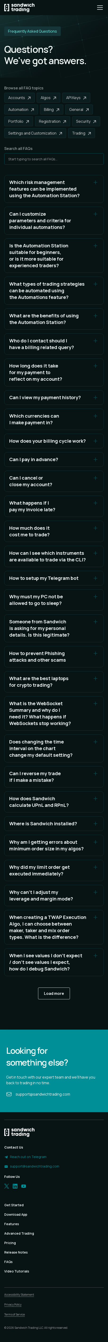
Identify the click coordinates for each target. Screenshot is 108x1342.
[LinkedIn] (15, 1186)
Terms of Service (14, 1314)
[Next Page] (54, 993)
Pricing (10, 1243)
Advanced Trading (19, 1233)
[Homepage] (19, 7)
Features (11, 1224)
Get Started (14, 1205)
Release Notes (16, 1252)
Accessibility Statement (19, 1295)
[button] (99, 7)
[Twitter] (6, 1186)
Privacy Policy (13, 1305)
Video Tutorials (16, 1271)
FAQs (8, 1261)
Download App (15, 1214)
